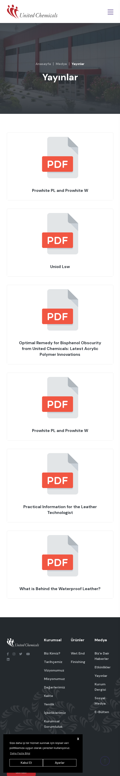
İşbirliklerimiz (55, 713)
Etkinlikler (103, 667)
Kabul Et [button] (26, 762)
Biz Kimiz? (52, 653)
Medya (61, 64)
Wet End (78, 653)
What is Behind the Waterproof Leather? (60, 588)
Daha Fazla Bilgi (20, 753)
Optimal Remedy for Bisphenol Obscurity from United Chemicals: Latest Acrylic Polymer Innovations (60, 348)
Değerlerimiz (54, 687)
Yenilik (49, 704)
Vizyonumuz (54, 670)
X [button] (78, 739)
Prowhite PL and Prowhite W (60, 190)
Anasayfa (43, 64)
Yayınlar (101, 676)
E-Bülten (102, 712)
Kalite (48, 696)
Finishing (78, 662)
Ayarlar (59, 762)
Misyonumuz (54, 679)
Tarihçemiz (53, 662)
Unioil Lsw (60, 266)
